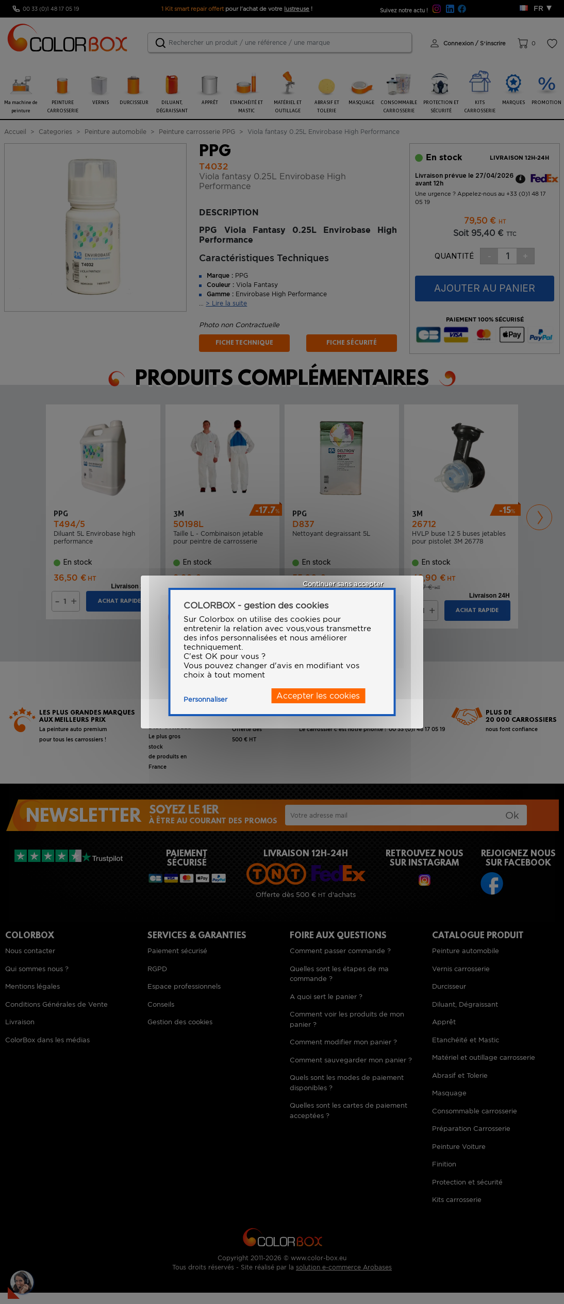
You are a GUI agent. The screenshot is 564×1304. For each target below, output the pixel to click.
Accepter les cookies (318, 696)
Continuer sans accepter (343, 584)
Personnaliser (205, 699)
